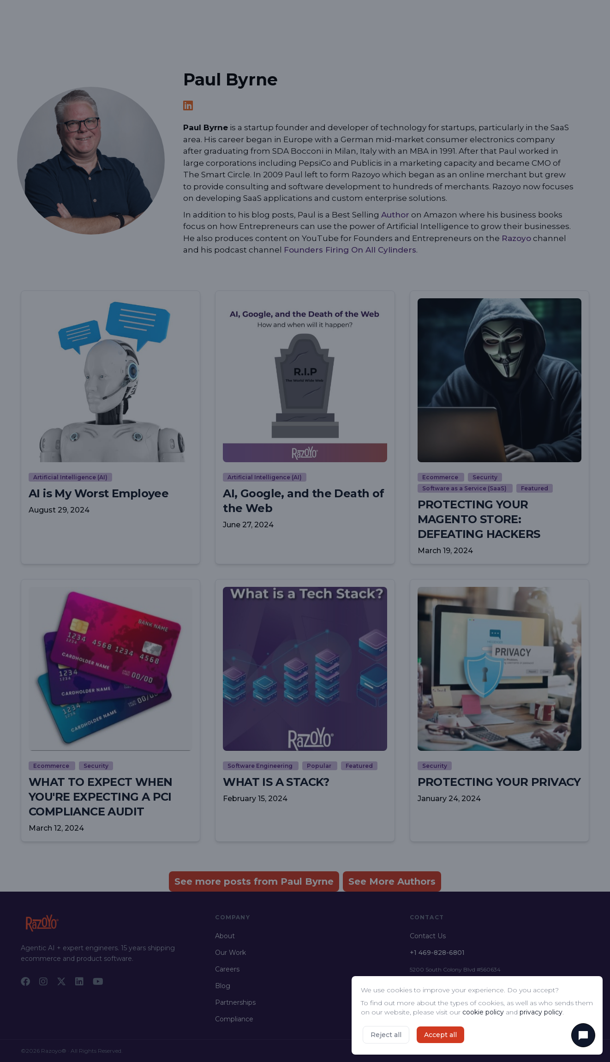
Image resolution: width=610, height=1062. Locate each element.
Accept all (440, 1035)
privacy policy (541, 1012)
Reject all (386, 1035)
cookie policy (483, 1012)
